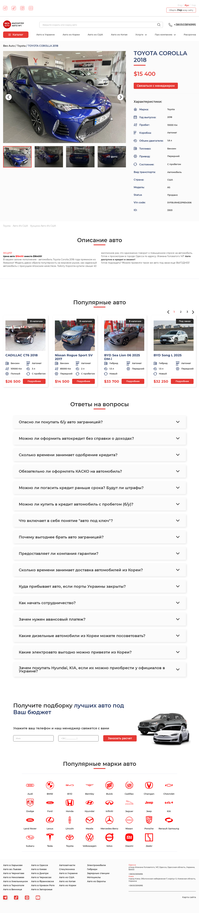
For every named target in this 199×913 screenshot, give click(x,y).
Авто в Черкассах (41, 877)
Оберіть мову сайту (181, 10)
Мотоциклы (94, 877)
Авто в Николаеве (13, 877)
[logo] (13, 24)
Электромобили (96, 865)
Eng (180, 5)
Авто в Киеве (39, 869)
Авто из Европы (96, 881)
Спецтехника (67, 869)
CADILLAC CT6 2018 (21, 355)
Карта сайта (189, 897)
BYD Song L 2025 (168, 355)
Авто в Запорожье (41, 889)
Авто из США (95, 34)
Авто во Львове (12, 869)
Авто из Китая (119, 34)
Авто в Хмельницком (15, 881)
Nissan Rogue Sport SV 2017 (74, 357)
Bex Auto (9, 45)
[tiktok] (14, 8)
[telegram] (5, 8)
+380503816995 (182, 24)
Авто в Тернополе (13, 885)
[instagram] (22, 8)
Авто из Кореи (71, 34)
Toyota (21, 45)
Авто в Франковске (42, 881)
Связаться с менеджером (156, 85)
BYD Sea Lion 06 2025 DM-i (122, 357)
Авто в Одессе (39, 865)
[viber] (27, 898)
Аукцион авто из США (43, 225)
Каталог (15, 34)
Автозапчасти (67, 865)
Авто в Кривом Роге (43, 885)
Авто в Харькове (13, 865)
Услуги (139, 34)
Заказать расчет (120, 738)
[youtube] (31, 8)
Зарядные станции (98, 873)
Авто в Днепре (40, 873)
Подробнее (34, 381)
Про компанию (164, 34)
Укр (194, 5)
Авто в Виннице (12, 889)
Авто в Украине (45, 34)
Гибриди (92, 869)
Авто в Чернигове (13, 873)
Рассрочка (190, 34)
